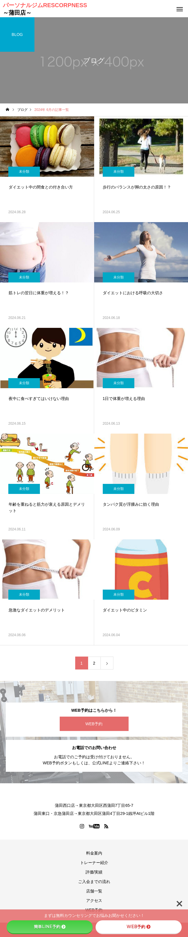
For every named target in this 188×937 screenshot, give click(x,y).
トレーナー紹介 (94, 862)
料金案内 (94, 853)
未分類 (24, 172)
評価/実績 (94, 872)
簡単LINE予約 (49, 926)
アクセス (94, 900)
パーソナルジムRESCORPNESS (45, 9)
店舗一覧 (94, 891)
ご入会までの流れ (94, 881)
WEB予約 (94, 723)
